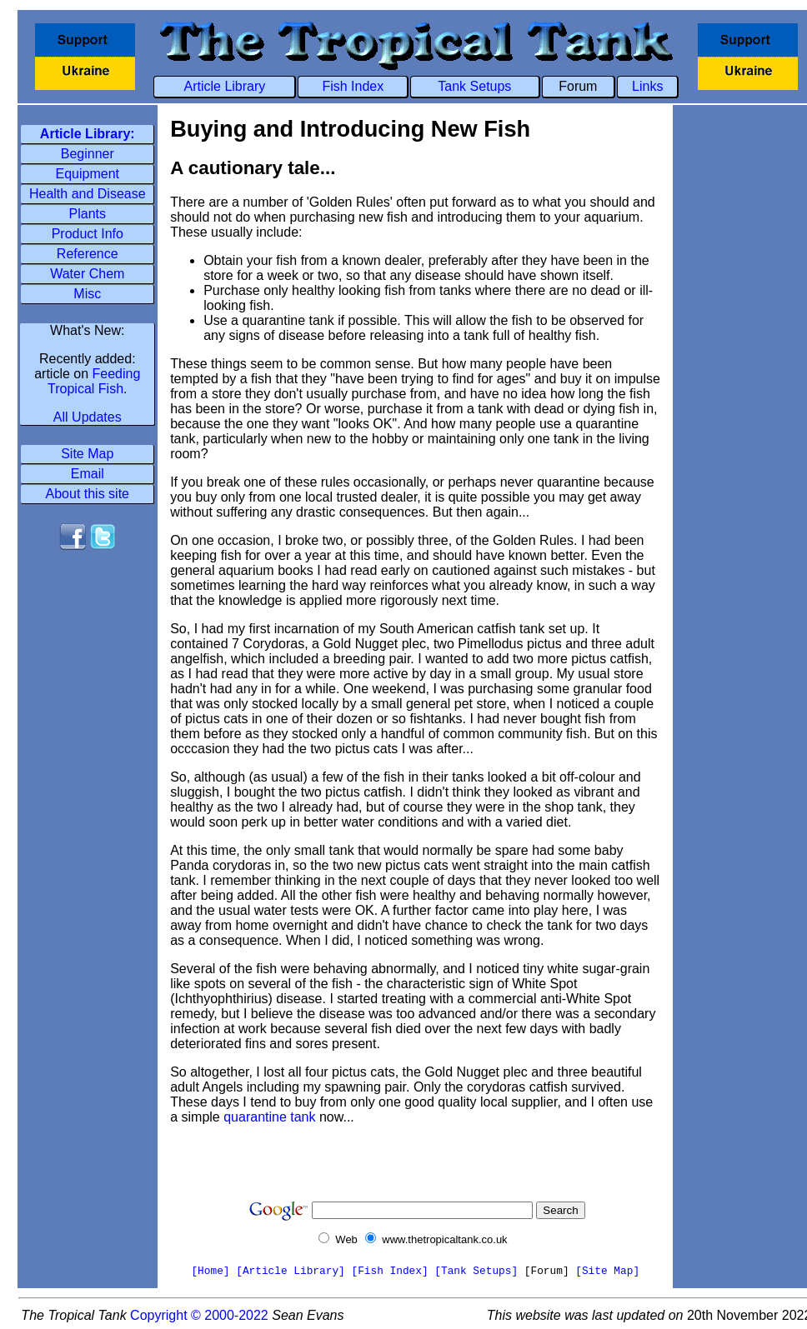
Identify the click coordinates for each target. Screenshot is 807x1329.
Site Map (87, 454)
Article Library (225, 86)
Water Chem (87, 274)
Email (87, 474)
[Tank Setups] (476, 1271)
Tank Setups (474, 86)
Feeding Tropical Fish (94, 381)
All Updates (87, 417)
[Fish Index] (389, 1271)
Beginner (87, 154)
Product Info (87, 234)
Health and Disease (87, 194)
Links (647, 86)
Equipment (88, 174)
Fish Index (352, 86)
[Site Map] (607, 1271)
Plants (87, 214)
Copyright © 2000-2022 (199, 1315)
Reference (87, 254)
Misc (87, 294)
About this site (88, 494)
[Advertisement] (88, 609)
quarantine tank (269, 1117)
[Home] (210, 1271)
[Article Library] (290, 1271)
